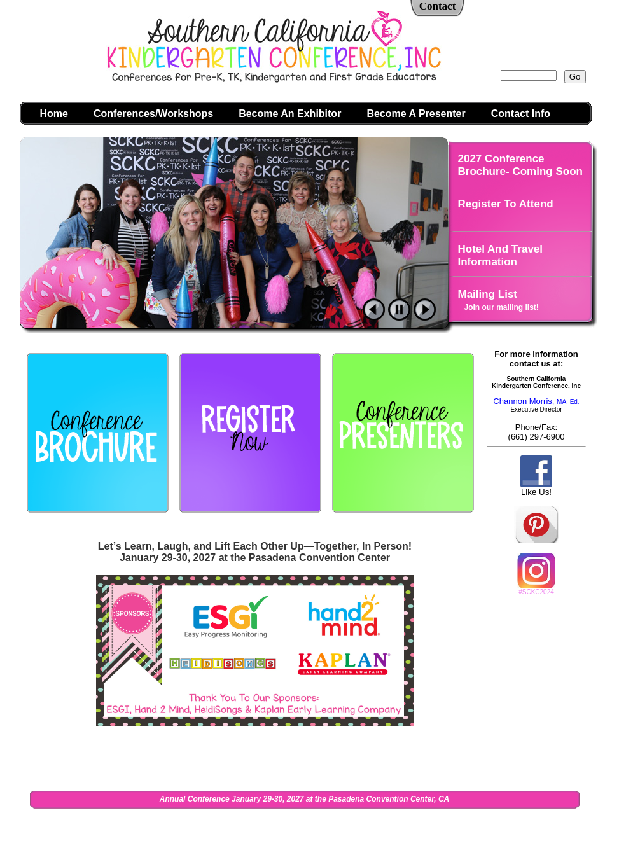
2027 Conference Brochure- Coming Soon (520, 165)
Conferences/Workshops (153, 113)
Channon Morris (522, 401)
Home (54, 113)
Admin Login (467, 823)
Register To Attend (505, 204)
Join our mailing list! (501, 307)
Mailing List (488, 294)
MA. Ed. (566, 401)
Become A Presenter (415, 113)
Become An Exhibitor (290, 113)
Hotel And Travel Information (500, 255)
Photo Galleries (498, 339)
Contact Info (520, 113)
